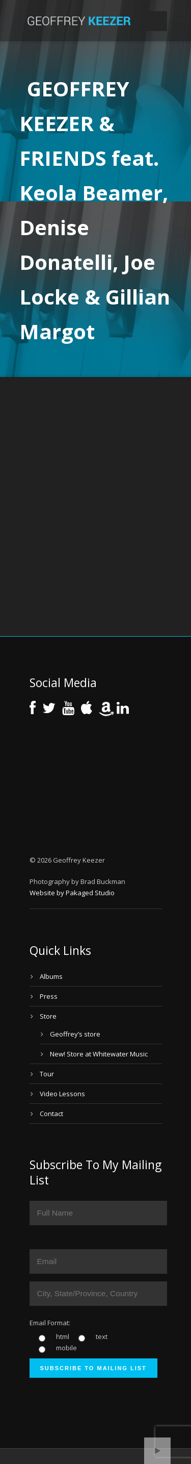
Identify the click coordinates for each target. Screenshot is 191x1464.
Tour (47, 1073)
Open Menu (156, 21)
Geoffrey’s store (75, 1034)
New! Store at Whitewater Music (99, 1053)
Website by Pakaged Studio (72, 892)
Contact (51, 1113)
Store (48, 1016)
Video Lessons (62, 1093)
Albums (51, 976)
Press (49, 996)
